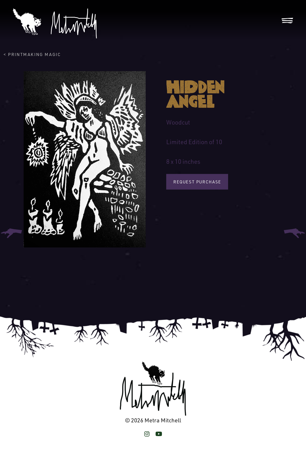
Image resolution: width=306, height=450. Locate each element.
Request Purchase (197, 182)
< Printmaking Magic (32, 54)
